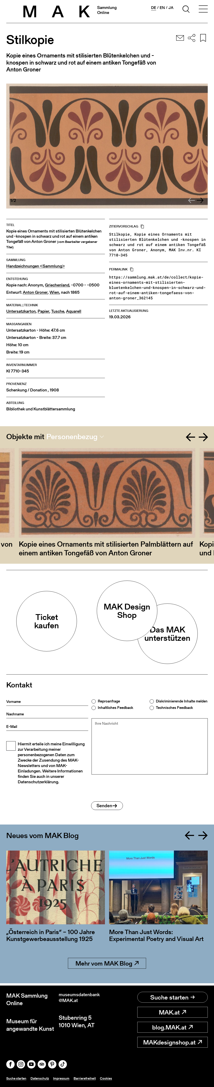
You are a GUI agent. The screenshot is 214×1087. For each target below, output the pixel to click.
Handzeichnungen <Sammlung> (35, 266)
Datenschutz (43, 1078)
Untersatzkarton (21, 311)
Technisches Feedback (174, 708)
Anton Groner (35, 292)
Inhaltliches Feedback (115, 708)
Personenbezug (72, 436)
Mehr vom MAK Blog (107, 965)
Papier (43, 311)
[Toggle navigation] (203, 9)
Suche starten (172, 997)
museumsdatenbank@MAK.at (82, 999)
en (162, 7)
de (153, 7)
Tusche (57, 311)
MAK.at (172, 1012)
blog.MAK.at (172, 1027)
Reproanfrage (109, 701)
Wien (54, 292)
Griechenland (57, 285)
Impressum (67, 1078)
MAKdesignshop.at (172, 1042)
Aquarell (73, 311)
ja (170, 7)
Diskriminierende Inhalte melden (182, 701)
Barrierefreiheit (92, 1078)
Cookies (115, 1078)
